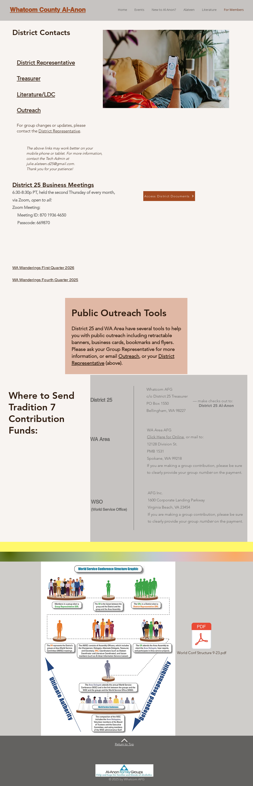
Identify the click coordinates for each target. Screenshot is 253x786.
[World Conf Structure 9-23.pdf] (201, 639)
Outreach (128, 356)
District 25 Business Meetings (53, 184)
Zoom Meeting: (26, 207)
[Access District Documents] (169, 196)
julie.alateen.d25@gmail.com (50, 163)
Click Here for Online (165, 437)
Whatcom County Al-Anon (48, 9)
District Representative (59, 130)
